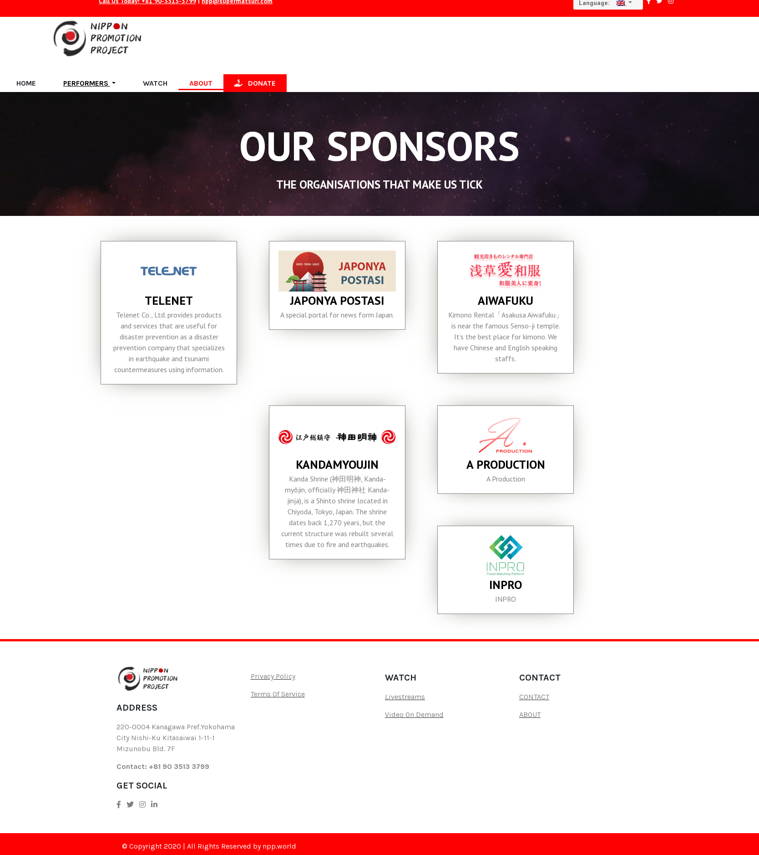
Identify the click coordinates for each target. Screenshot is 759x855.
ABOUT (201, 83)
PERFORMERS (86, 83)
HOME (26, 83)
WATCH (155, 83)
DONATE (255, 83)
